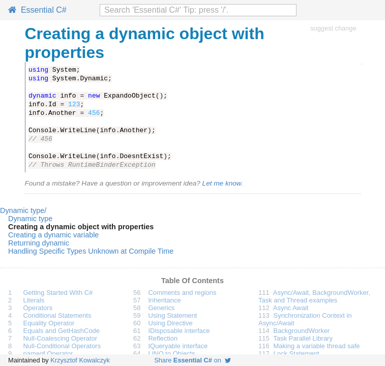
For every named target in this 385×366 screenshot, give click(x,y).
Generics (162, 308)
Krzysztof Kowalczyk (80, 360)
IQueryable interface (178, 346)
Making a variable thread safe (317, 346)
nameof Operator (48, 353)
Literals (34, 300)
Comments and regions (183, 292)
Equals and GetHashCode (61, 330)
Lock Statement (296, 353)
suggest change (333, 28)
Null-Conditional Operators (62, 346)
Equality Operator (49, 323)
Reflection (163, 338)
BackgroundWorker (302, 330)
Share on (192, 360)
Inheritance (165, 300)
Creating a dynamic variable (53, 235)
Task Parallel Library (303, 338)
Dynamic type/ (23, 210)
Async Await (291, 308)
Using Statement (173, 315)
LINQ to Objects (172, 353)
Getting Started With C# (58, 292)
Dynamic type (30, 219)
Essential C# (37, 10)
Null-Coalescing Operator (60, 338)
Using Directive (171, 323)
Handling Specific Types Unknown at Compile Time (90, 251)
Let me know (221, 183)
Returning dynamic (38, 243)
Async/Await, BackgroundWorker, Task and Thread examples (314, 296)
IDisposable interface (179, 330)
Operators (38, 308)
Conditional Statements (57, 315)
